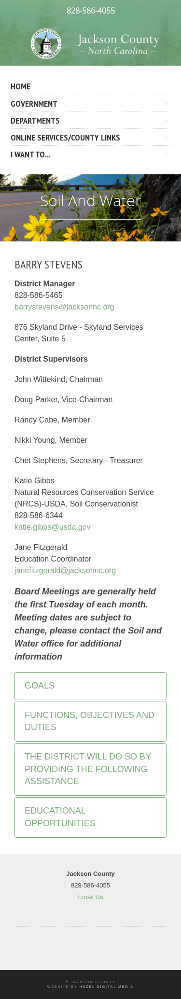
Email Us (90, 897)
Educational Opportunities (60, 817)
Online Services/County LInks (65, 137)
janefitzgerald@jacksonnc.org (65, 570)
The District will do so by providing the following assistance (88, 769)
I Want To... (31, 154)
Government (34, 103)
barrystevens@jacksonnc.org (64, 307)
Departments (35, 120)
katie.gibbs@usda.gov (52, 527)
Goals (40, 685)
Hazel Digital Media (106, 986)
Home (20, 86)
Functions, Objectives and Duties (89, 721)
